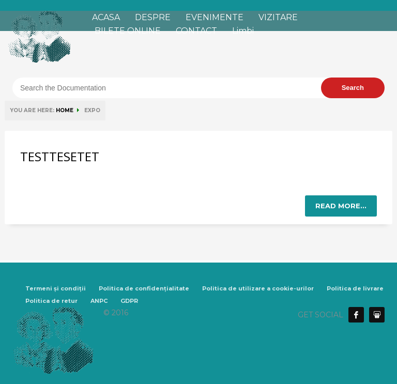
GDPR (129, 300)
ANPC (99, 300)
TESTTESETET (59, 156)
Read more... (341, 206)
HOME (64, 110)
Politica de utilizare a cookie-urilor (258, 288)
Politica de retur (51, 300)
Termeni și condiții (55, 288)
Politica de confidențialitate (144, 288)
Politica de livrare (355, 288)
